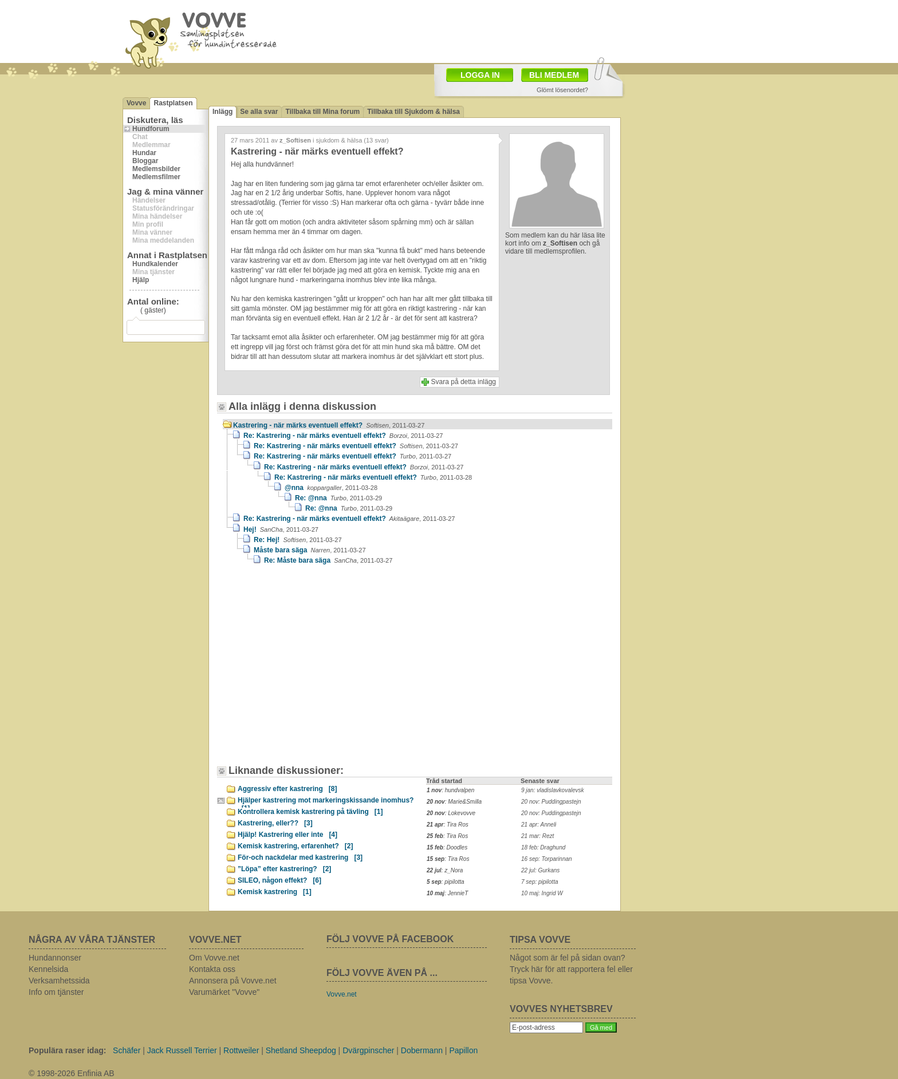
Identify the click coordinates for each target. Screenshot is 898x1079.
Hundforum (151, 129)
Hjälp (140, 280)
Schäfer (126, 1050)
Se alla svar (259, 112)
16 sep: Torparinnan (546, 859)
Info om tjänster (56, 992)
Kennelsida (48, 969)
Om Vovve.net (214, 957)
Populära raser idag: (67, 1050)
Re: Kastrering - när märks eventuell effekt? (343, 436)
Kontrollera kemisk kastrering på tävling (310, 812)
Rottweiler (241, 1050)
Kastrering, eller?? (275, 823)
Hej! (280, 529)
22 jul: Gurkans (540, 870)
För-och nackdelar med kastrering (300, 857)
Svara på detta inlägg (463, 382)
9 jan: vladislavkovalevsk (552, 790)
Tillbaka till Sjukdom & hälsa (413, 112)
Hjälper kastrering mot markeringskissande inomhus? (325, 802)
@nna (331, 488)
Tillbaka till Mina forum (322, 112)
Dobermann (422, 1050)
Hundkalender (155, 264)
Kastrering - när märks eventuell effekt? (328, 425)
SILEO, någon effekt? (279, 880)
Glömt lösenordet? (562, 89)
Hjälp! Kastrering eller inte (287, 835)
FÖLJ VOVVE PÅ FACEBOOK (390, 939)
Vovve (136, 103)
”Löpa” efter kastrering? (284, 869)
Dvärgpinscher (368, 1050)
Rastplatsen (172, 103)
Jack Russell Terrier (182, 1050)
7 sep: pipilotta (539, 882)
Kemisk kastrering (275, 892)
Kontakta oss (212, 969)
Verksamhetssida (59, 980)
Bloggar (145, 161)
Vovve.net (341, 994)
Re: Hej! (298, 540)
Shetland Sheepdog (301, 1050)
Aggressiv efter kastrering (287, 789)
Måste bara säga (310, 550)
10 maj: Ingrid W (542, 893)
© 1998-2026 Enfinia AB (72, 1073)
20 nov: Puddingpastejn (551, 802)
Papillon (463, 1050)
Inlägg (222, 112)
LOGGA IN (480, 75)
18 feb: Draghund (543, 847)
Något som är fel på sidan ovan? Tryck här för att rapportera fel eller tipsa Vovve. (571, 969)
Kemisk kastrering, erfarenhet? (295, 846)
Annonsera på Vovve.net (233, 980)
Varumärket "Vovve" (224, 992)
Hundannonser (55, 957)
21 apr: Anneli (538, 824)
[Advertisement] (320, 670)
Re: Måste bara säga (328, 560)
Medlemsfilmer (156, 177)
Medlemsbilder (156, 169)
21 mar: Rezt (537, 836)
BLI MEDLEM (554, 75)
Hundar (144, 153)
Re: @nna (338, 498)
